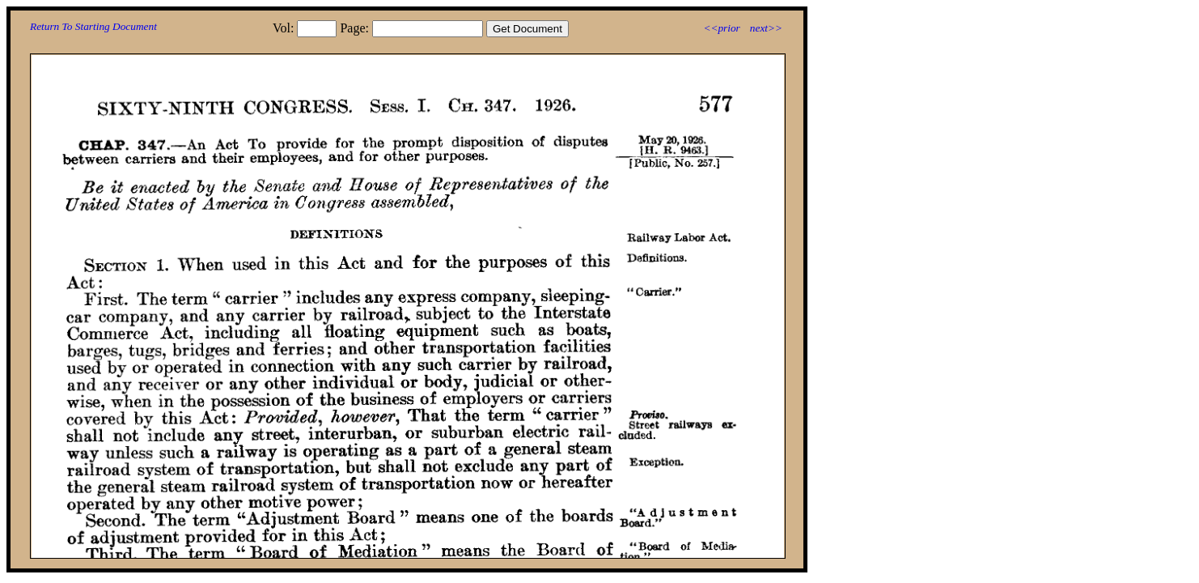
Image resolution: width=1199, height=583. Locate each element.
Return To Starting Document (93, 26)
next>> (766, 28)
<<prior (721, 28)
